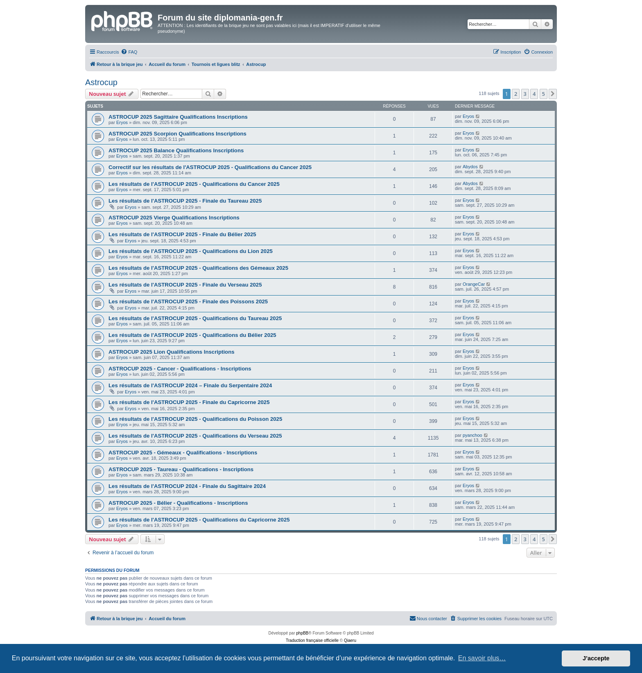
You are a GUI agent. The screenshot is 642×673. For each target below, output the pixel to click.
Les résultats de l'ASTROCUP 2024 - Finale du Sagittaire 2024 (187, 486)
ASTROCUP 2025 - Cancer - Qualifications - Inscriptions (180, 369)
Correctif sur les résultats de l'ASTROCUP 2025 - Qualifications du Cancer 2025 (210, 167)
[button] (553, 94)
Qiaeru (350, 640)
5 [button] (543, 93)
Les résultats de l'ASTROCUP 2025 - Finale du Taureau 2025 (185, 201)
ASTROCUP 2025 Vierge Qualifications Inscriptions (174, 218)
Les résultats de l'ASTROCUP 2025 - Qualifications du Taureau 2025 (195, 318)
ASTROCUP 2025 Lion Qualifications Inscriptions (172, 352)
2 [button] (515, 93)
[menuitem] (129, 52)
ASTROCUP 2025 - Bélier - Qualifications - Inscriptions (178, 503)
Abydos (470, 166)
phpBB (302, 633)
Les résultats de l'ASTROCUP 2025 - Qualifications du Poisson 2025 (195, 419)
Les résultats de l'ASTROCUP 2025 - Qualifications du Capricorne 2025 (199, 520)
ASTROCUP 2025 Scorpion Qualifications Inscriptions (177, 134)
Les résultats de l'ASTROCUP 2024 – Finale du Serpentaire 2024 (190, 385)
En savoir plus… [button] (482, 658)
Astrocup (101, 82)
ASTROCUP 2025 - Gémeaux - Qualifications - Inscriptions (183, 452)
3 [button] (525, 93)
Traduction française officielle (312, 640)
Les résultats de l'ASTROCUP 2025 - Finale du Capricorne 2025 (189, 402)
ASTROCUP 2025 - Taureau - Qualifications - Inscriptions (181, 469)
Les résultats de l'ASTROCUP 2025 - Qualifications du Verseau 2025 (195, 436)
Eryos (122, 122)
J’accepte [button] (596, 658)
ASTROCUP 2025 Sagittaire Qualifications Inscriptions (178, 117)
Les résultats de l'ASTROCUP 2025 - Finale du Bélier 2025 (182, 234)
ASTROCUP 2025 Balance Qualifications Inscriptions (176, 150)
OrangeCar (474, 284)
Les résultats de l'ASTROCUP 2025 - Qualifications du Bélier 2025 (192, 335)
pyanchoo (472, 435)
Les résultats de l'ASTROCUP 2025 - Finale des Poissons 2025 (188, 301)
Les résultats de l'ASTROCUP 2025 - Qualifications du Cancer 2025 (194, 184)
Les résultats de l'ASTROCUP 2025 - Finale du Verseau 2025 (185, 285)
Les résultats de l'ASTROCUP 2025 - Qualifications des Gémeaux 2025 (198, 268)
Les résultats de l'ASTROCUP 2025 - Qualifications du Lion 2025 (191, 251)
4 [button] (534, 93)
